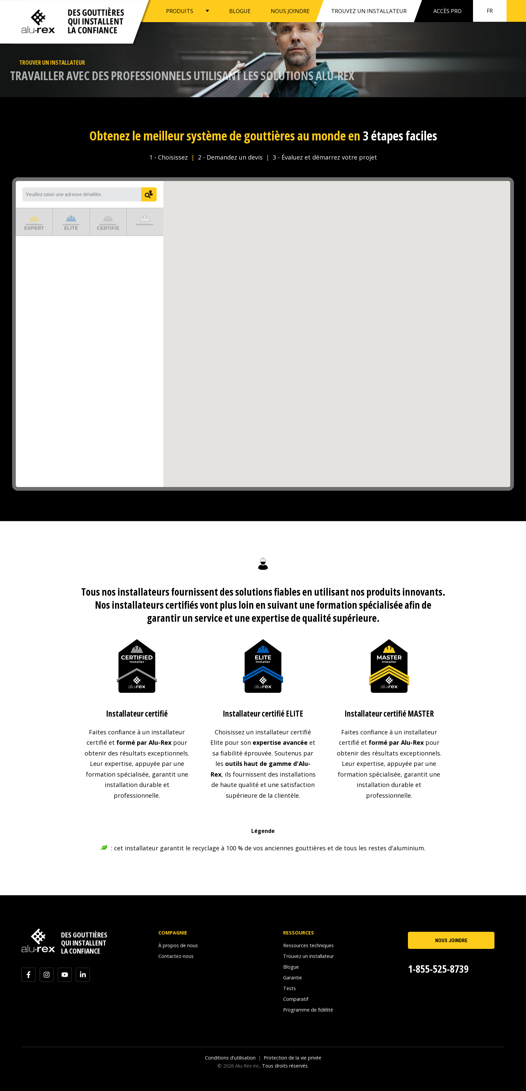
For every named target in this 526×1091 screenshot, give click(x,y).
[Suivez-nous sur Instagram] (47, 975)
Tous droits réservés (285, 1066)
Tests (289, 988)
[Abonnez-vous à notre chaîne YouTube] (65, 975)
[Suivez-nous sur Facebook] (28, 975)
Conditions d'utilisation (230, 1057)
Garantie (292, 977)
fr (490, 10)
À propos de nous (178, 945)
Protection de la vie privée (292, 1057)
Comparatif (295, 999)
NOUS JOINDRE (290, 10)
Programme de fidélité (308, 1010)
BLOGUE (240, 10)
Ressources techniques (308, 945)
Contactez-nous (176, 956)
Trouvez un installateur (308, 956)
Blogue (291, 967)
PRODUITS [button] (179, 10)
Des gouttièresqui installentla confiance (96, 21)
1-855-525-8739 (438, 969)
